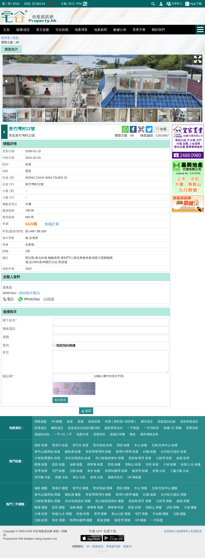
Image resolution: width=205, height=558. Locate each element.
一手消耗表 (151, 428)
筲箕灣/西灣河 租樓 (98, 451)
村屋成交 (40, 428)
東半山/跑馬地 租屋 (47, 451)
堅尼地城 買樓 (102, 488)
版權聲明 (182, 531)
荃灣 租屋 (40, 471)
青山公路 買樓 (120, 513)
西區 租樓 (123, 445)
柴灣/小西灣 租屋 (127, 451)
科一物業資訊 (95, 546)
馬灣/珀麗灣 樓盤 (81, 520)
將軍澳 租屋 (95, 464)
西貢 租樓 (114, 464)
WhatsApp (32, 299)
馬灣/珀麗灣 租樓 (116, 471)
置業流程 (192, 428)
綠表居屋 (94, 421)
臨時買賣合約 (114, 428)
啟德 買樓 (183, 501)
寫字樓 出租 (42, 477)
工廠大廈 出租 (179, 471)
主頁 (6, 29)
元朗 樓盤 (179, 513)
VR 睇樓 (56, 421)
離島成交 (57, 428)
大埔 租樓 (169, 464)
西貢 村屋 (134, 507)
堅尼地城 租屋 (102, 445)
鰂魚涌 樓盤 (73, 494)
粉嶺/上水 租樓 (191, 464)
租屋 (70, 421)
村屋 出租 (159, 471)
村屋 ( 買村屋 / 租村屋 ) (120, 421)
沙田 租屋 (152, 464)
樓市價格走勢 (149, 434)
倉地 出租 (96, 477)
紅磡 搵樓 (149, 494)
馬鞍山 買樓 (154, 507)
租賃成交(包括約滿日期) (84, 428)
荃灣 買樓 (100, 513)
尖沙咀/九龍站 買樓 (173, 494)
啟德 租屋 (183, 458)
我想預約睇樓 (63, 345)
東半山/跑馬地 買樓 (47, 494)
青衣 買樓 (58, 520)
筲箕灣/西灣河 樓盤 (98, 494)
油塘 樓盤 (76, 507)
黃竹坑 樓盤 (80, 488)
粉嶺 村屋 (82, 513)
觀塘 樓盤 (40, 507)
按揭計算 (52, 224)
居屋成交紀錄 (166, 421)
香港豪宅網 (113, 546)
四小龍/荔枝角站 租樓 (109, 458)
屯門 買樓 (141, 513)
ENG (16, 3)
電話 (10, 299)
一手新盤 (133, 428)
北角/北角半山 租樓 (164, 445)
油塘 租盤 (76, 464)
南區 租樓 (40, 445)
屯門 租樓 (58, 471)
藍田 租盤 (58, 464)
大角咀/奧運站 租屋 (47, 458)
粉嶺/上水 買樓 (62, 513)
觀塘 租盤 (40, 464)
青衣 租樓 (93, 471)
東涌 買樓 (103, 520)
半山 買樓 (140, 488)
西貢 (16, 38)
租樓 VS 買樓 (172, 428)
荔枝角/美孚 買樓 (140, 501)
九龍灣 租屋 (164, 458)
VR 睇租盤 (134, 477)
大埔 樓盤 (190, 507)
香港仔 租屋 (60, 445)
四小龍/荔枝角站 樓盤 (109, 501)
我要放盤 (40, 421)
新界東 (5, 38)
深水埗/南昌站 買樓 (78, 501)
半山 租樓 (140, 445)
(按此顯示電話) (29, 293)
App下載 (193, 4)
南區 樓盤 (40, 488)
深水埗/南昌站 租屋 (78, 458)
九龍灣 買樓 (164, 501)
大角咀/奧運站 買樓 (47, 501)
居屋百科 (99, 434)
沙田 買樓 (172, 507)
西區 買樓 (123, 488)
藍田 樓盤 (58, 507)
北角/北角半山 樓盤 (164, 488)
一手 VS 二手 (63, 434)
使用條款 (169, 531)
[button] (197, 59)
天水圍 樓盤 (160, 513)
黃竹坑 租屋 (80, 445)
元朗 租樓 (76, 471)
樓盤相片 (11, 49)
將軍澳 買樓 (95, 507)
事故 (133, 434)
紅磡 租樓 (149, 451)
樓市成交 (147, 421)
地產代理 (82, 434)
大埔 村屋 (40, 513)
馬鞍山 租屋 (133, 464)
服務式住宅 (115, 477)
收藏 (161, 129)
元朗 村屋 (40, 520)
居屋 (81, 421)
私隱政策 (196, 531)
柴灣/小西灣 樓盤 (127, 494)
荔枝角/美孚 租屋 (140, 458)
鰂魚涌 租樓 (73, 451)
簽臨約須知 (41, 434)
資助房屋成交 (189, 421)
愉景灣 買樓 (122, 520)
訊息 (51, 299)
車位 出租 (79, 477)
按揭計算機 (117, 434)
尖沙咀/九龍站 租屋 (173, 451)
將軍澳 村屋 (116, 507)
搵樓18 (127, 546)
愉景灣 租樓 (140, 471)
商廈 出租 (61, 477)
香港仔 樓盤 (60, 488)
